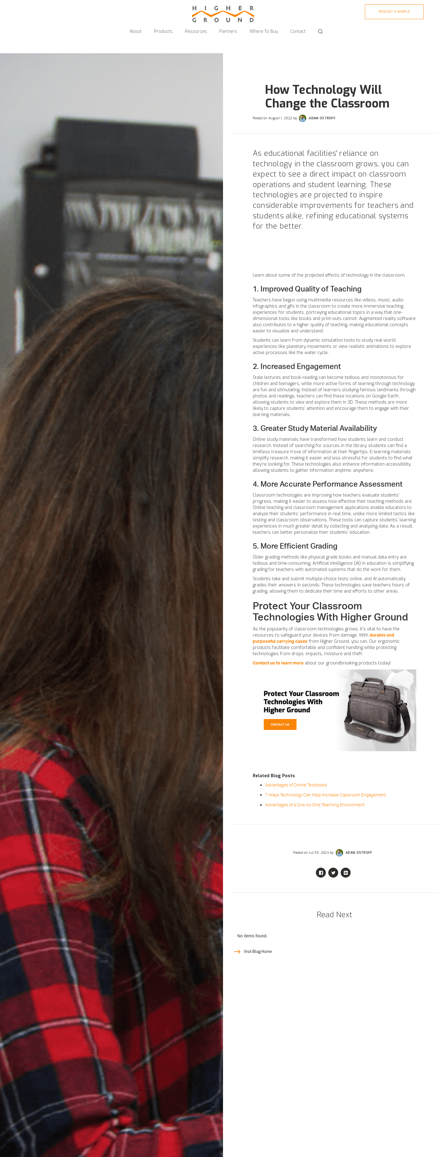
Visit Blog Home (258, 951)
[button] (135, 28)
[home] (223, 11)
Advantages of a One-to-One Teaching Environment (315, 805)
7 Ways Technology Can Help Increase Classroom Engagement (325, 795)
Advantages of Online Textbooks (296, 785)
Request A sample (394, 12)
